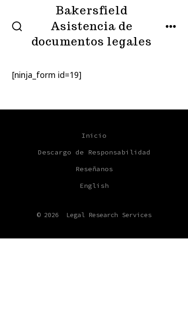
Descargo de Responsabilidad (94, 152)
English (94, 185)
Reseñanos (94, 169)
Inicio (94, 135)
